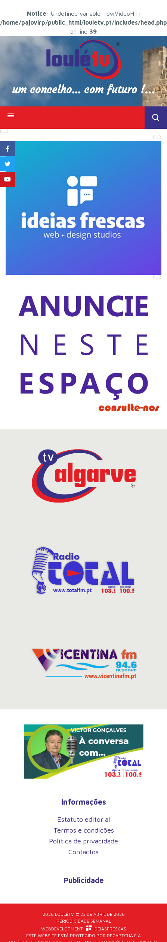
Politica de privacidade (83, 841)
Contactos (83, 852)
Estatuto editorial (83, 819)
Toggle (156, 117)
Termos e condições (83, 830)
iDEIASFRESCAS (106, 928)
